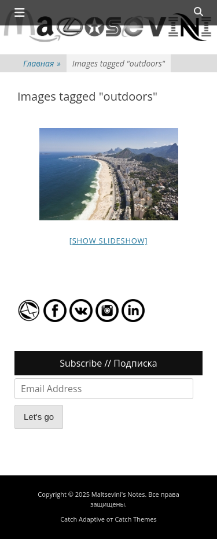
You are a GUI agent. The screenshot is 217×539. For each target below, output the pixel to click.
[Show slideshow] (108, 240)
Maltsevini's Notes (118, 494)
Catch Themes (135, 519)
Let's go (39, 417)
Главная (42, 63)
